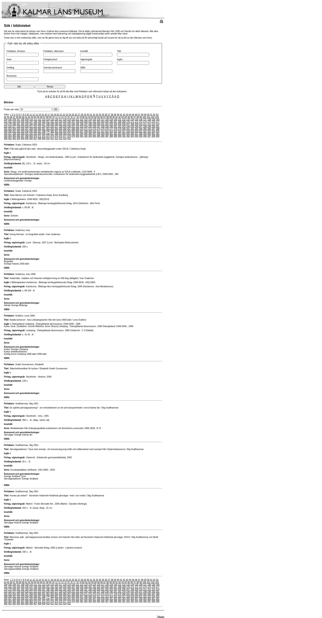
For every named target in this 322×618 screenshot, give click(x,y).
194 (73, 124)
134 (132, 119)
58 (17, 117)
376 (60, 136)
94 (125, 117)
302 (60, 131)
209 (136, 124)
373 (48, 136)
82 (89, 117)
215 (6, 126)
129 (111, 119)
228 (60, 126)
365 (14, 136)
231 (73, 126)
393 (132, 136)
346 (90, 133)
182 (22, 124)
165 (107, 122)
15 (43, 114)
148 (35, 122)
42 (124, 114)
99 (141, 117)
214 (157, 124)
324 (153, 131)
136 (141, 119)
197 (86, 124)
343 (77, 133)
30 (88, 114)
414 (65, 138)
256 (22, 129)
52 (154, 114)
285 (145, 129)
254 (14, 129)
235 (90, 126)
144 (18, 122)
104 (6, 119)
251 (157, 126)
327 (10, 133)
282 (132, 129)
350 (107, 133)
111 (35, 119)
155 (65, 122)
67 (44, 117)
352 (115, 133)
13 (37, 114)
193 (69, 124)
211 (145, 124)
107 (18, 119)
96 (131, 117)
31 (91, 114)
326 (6, 133)
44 (130, 114)
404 (22, 138)
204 (115, 124)
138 (149, 119)
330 (22, 133)
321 (141, 131)
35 (103, 114)
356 (132, 133)
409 (44, 138)
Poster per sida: (28, 109)
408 (39, 138)
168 (120, 122)
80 (83, 117)
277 (111, 129)
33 (97, 114)
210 (141, 124)
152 (52, 122)
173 (141, 122)
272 (90, 129)
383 (90, 136)
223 (39, 126)
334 (39, 133)
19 (55, 114)
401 (10, 138)
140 (157, 119)
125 (94, 119)
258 (31, 129)
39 (115, 114)
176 (153, 122)
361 (153, 133)
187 (44, 124)
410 (48, 138)
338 (56, 133)
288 (157, 129)
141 (6, 122)
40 (118, 114)
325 (157, 131)
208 (132, 124)
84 (95, 117)
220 (27, 126)
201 (103, 124)
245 (132, 126)
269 (77, 129)
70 (53, 117)
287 (153, 129)
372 (44, 136)
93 (122, 117)
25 (73, 114)
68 (47, 117)
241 (115, 126)
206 (124, 124)
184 (31, 124)
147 (31, 122)
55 (8, 117)
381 (81, 136)
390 (120, 136)
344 (81, 133)
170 (128, 122)
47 (139, 114)
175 (149, 122)
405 (27, 138)
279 (120, 129)
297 (39, 131)
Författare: (9, 145)
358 (141, 133)
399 (157, 136)
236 (94, 126)
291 (14, 131)
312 (103, 131)
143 (14, 122)
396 (145, 136)
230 (69, 126)
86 (101, 117)
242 (120, 126)
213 (153, 124)
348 (98, 133)
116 (56, 119)
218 (18, 126)
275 (103, 129)
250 (153, 126)
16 (45, 114)
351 (111, 133)
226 (52, 126)
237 (98, 126)
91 (116, 117)
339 (60, 133)
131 (120, 119)
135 (136, 119)
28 (82, 114)
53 (157, 114)
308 (86, 131)
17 (48, 114)
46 (136, 114)
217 (14, 126)
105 (10, 119)
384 (94, 136)
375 (56, 136)
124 (90, 119)
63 (32, 117)
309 (90, 131)
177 (157, 122)
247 (141, 126)
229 (65, 126)
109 (27, 119)
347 (94, 133)
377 (65, 136)
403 (18, 138)
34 (100, 114)
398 (153, 136)
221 (31, 126)
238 (103, 126)
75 (68, 117)
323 (149, 131)
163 (98, 122)
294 (27, 131)
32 (94, 114)
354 (124, 133)
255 (18, 129)
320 (136, 131)
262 (48, 129)
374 (52, 136)
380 (77, 136)
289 (6, 131)
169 (124, 122)
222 (35, 126)
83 (92, 117)
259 (35, 129)
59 (20, 117)
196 (81, 124)
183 (27, 124)
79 (80, 117)
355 (128, 133)
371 (39, 136)
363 (6, 136)
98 (138, 117)
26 (76, 114)
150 (44, 122)
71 (56, 117)
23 (67, 114)
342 (73, 133)
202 (107, 124)
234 (86, 126)
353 (120, 133)
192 (65, 124)
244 (128, 126)
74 (65, 117)
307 (81, 131)
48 (142, 114)
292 (18, 131)
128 (107, 119)
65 (38, 117)
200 (98, 124)
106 (14, 119)
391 (124, 136)
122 (81, 119)
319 (132, 131)
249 (149, 126)
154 (60, 122)
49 (145, 114)
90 (113, 117)
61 (26, 117)
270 (81, 129)
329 (18, 133)
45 (133, 114)
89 (110, 117)
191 (60, 124)
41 (121, 114)
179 (10, 124)
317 (124, 131)
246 (136, 126)
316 (120, 131)
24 (70, 114)
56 (11, 117)
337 (52, 133)
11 (30, 114)
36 (106, 114)
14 (40, 114)
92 (119, 117)
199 (94, 124)
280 (124, 129)
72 (59, 117)
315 (115, 131)
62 (29, 117)
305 (73, 131)
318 (128, 131)
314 (111, 131)
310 (94, 131)
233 (81, 126)
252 (6, 129)
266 (65, 129)
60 (23, 117)
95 (128, 117)
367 (22, 136)
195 (77, 124)
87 (104, 117)
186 (39, 124)
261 (44, 129)
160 (86, 122)
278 (115, 129)
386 (103, 136)
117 (60, 119)
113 (44, 119)
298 (44, 131)
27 (79, 114)
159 (81, 122)
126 (98, 119)
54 (5, 117)
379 (73, 136)
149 (39, 122)
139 (153, 119)
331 (27, 133)
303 (65, 131)
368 (27, 136)
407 (35, 138)
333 (35, 133)
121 (77, 119)
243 (124, 126)
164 (103, 122)
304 (69, 131)
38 (112, 114)
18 (51, 114)
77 (74, 117)
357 (136, 133)
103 (157, 117)
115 (52, 119)
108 (22, 119)
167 (115, 122)
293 (22, 131)
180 (14, 124)
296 (35, 131)
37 (109, 114)
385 (98, 136)
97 (134, 117)
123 (86, 119)
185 (35, 124)
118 (65, 119)
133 (128, 119)
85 (98, 117)
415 (69, 138)
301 (56, 131)
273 (94, 129)
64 (35, 117)
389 (115, 136)
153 (56, 122)
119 (69, 119)
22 (64, 114)
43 (127, 114)
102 (153, 117)
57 (14, 117)
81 (86, 117)
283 (136, 129)
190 (56, 124)
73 (62, 117)
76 (71, 117)
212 (149, 124)
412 (56, 138)
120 (73, 119)
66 (41, 117)
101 (148, 117)
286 (149, 129)
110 (31, 119)
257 (27, 129)
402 (14, 138)
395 (141, 136)
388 (111, 136)
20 (58, 114)
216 (10, 126)
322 (145, 131)
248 (145, 126)
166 (111, 122)
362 (157, 133)
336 (48, 133)
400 (6, 138)
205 (120, 124)
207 (128, 124)
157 (73, 122)
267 (69, 129)
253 (10, 129)
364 (10, 136)
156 (69, 122)
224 (44, 126)
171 (132, 122)
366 (18, 136)
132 (124, 119)
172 (136, 122)
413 (60, 138)
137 (145, 119)
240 (111, 126)
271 (86, 129)
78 (77, 117)
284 (141, 129)
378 (69, 136)
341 (69, 133)
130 (115, 119)
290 (10, 131)
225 (48, 126)
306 (77, 131)
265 (60, 129)
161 (90, 122)
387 (107, 136)
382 (86, 136)
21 (61, 114)
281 (128, 129)
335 (44, 133)
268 (73, 129)
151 (48, 122)
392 (128, 136)
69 (50, 117)
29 (85, 114)
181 (18, 124)
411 (52, 138)
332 (31, 133)
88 (107, 117)
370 (35, 136)
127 (103, 119)
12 (34, 114)
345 (86, 133)
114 (48, 119)
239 (107, 126)
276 (107, 129)
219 (22, 126)
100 (144, 117)
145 (22, 122)
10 (27, 114)
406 (31, 138)
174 (145, 122)
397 (149, 136)
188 (48, 124)
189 (52, 124)
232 (77, 126)
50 (148, 114)
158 (77, 122)
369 (31, 136)
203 (111, 124)
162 (94, 122)
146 (27, 122)
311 (98, 131)
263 (52, 129)
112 (39, 119)
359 (145, 133)
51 (151, 114)
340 (65, 133)
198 (90, 124)
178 (6, 124)
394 (136, 136)
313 (107, 131)
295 (31, 131)
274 (98, 129)
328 (14, 133)
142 (10, 122)
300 (52, 131)
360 (149, 133)
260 (39, 129)
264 (56, 129)
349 (103, 133)
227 (56, 126)
